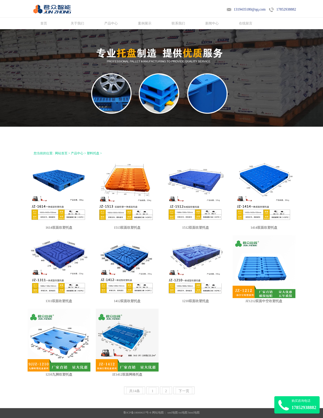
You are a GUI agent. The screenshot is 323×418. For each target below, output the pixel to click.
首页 (43, 23)
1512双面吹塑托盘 (195, 227)
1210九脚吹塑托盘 (59, 374)
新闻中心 (212, 23)
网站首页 (61, 153)
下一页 (184, 391)
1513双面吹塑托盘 (127, 227)
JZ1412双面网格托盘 (127, 374)
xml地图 (172, 412)
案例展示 (144, 23)
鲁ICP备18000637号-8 (137, 412)
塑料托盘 (93, 153)
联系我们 (178, 23)
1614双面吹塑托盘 (59, 227)
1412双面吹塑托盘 (127, 301)
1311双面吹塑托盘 (59, 301)
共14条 (134, 391)
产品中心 (111, 23)
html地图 (193, 412)
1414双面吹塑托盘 (264, 227)
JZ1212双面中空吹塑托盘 (263, 301)
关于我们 (77, 23)
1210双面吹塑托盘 (195, 301)
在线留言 (245, 23)
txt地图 (183, 412)
